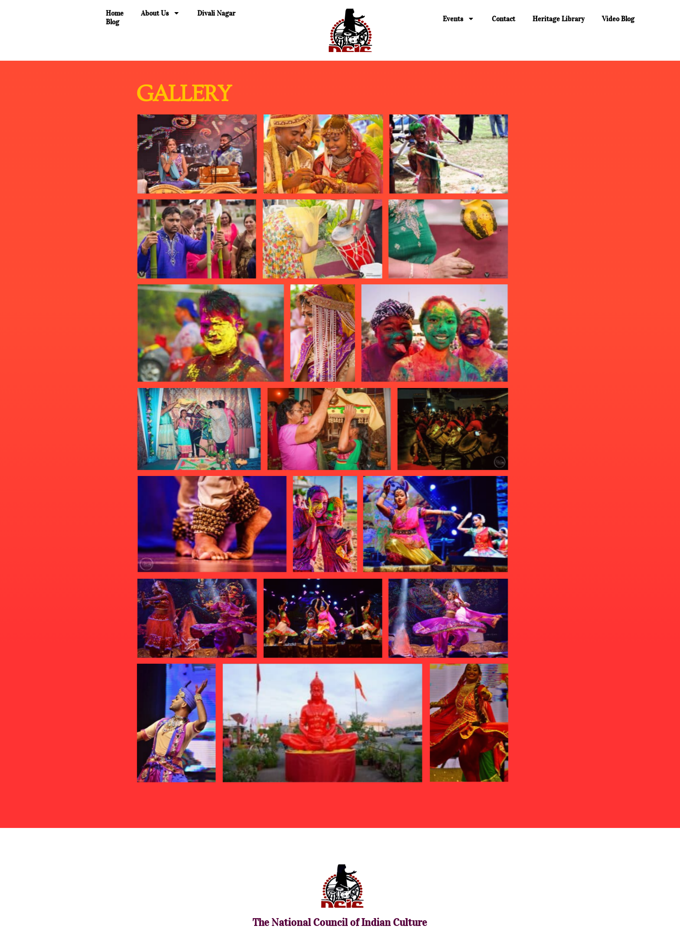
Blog (112, 21)
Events (458, 18)
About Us (160, 13)
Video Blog (618, 18)
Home (115, 13)
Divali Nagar (216, 13)
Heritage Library (559, 18)
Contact (503, 18)
